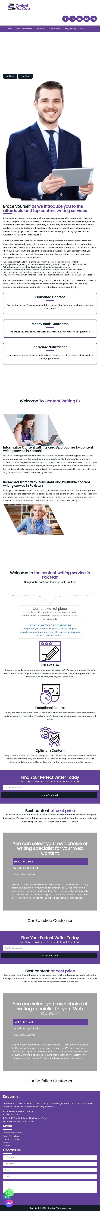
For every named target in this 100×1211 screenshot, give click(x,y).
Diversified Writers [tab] (24, 874)
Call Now (10, 76)
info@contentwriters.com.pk (19, 1111)
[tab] (50, 614)
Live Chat (25, 76)
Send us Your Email (49, 795)
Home (10, 28)
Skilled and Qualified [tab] (25, 868)
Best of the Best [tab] (23, 861)
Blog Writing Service (11, 1139)
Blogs (82, 28)
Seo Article (41, 28)
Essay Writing (70, 28)
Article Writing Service (12, 1136)
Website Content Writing (13, 1133)
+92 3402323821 (12, 1114)
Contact (6, 1145)
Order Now (50, 387)
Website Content (24, 28)
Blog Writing (54, 28)
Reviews (6, 1142)
